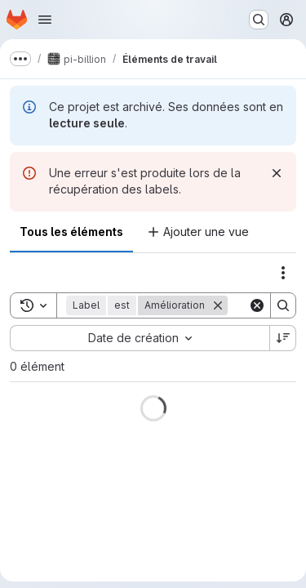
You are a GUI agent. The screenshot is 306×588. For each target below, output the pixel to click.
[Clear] (257, 305)
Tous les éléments (71, 231)
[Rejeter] (276, 173)
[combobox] (139, 338)
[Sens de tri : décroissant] (283, 338)
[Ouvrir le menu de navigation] (45, 20)
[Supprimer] (218, 305)
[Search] (283, 305)
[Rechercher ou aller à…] (258, 19)
